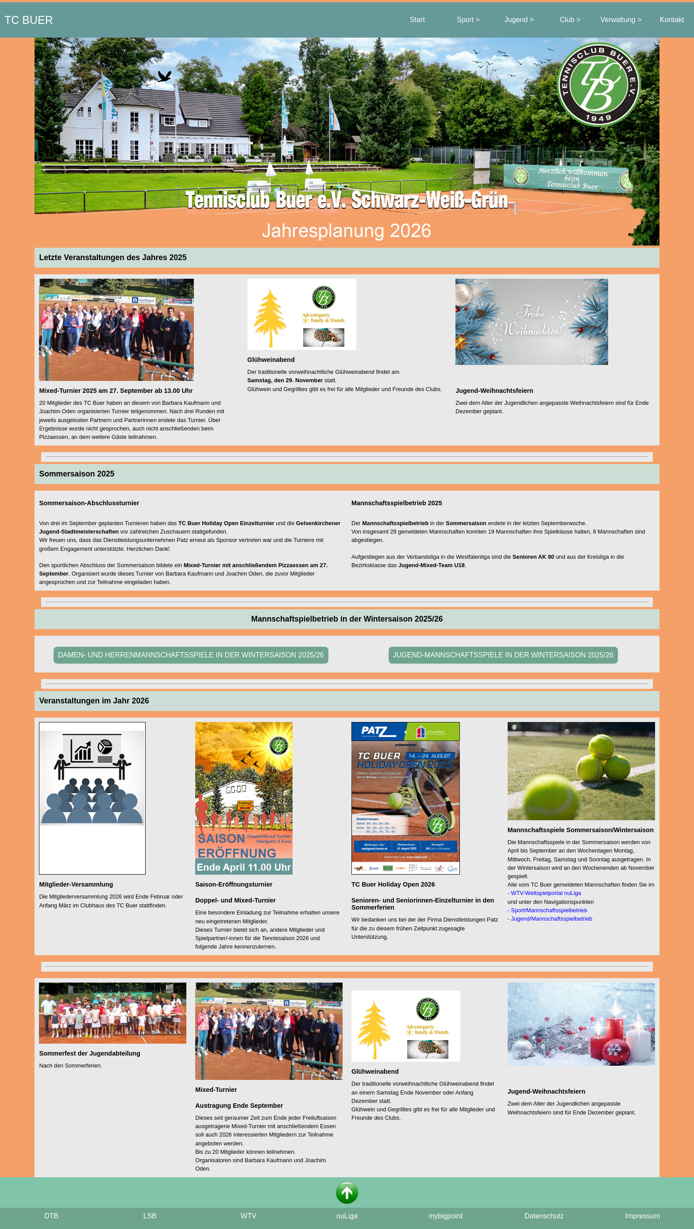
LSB (150, 1216)
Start (417, 19)
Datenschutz (544, 1216)
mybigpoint (445, 1216)
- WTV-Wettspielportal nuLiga (544, 893)
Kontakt (672, 19)
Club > (570, 19)
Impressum (642, 1216)
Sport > (468, 19)
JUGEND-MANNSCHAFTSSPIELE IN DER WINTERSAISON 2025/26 (503, 655)
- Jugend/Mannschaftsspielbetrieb (550, 918)
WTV (249, 1216)
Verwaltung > (621, 19)
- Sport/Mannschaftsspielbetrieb (547, 910)
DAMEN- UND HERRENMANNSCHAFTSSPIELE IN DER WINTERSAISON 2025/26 (191, 655)
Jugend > (519, 19)
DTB (51, 1216)
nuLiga (347, 1216)
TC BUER (28, 20)
